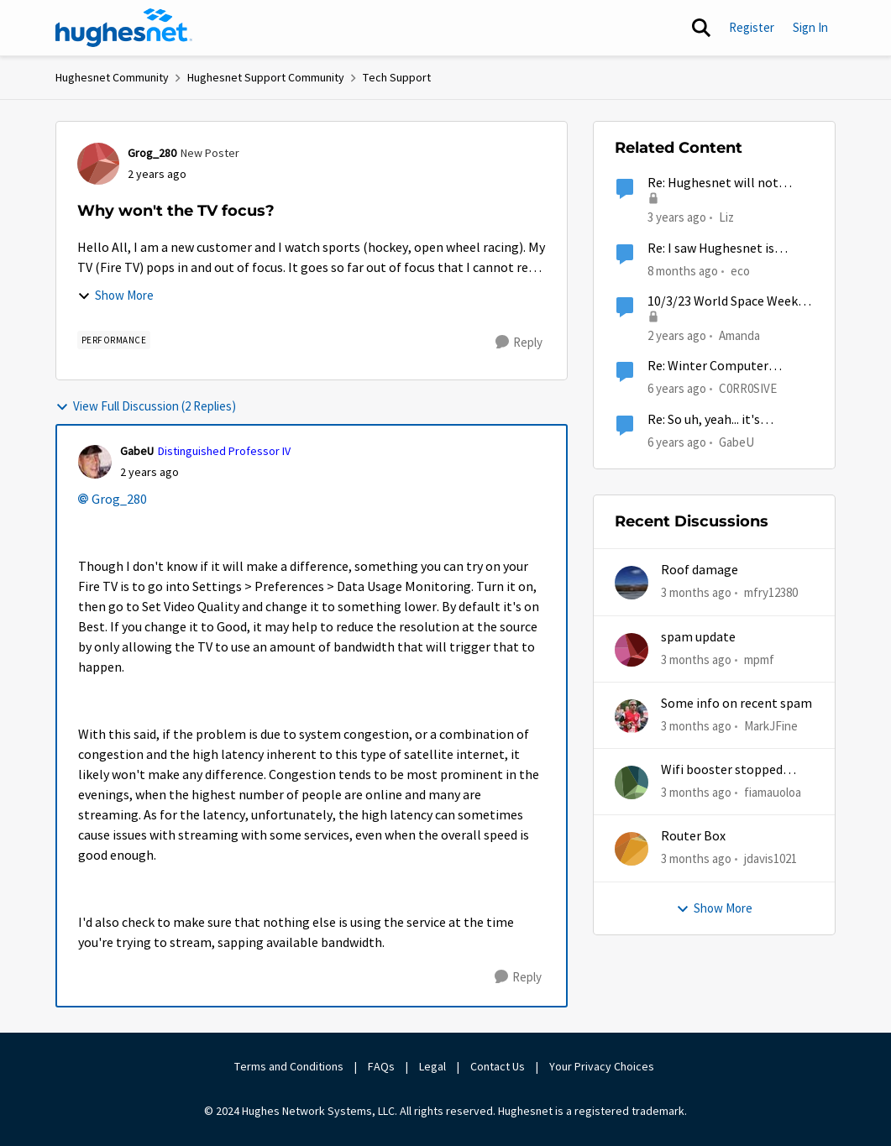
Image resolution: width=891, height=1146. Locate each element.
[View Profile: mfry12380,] (631, 582)
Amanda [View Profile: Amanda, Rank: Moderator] (739, 335)
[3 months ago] (696, 593)
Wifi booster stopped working (722, 770)
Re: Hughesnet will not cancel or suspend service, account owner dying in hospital (720, 183)
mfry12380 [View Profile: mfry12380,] (771, 592)
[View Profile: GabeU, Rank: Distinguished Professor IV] (95, 462)
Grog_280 (119, 499)
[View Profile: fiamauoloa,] (631, 782)
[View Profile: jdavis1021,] (631, 849)
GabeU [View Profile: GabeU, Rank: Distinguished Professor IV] (137, 450)
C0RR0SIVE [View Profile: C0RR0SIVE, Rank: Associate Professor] (748, 388)
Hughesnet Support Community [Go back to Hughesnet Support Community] (265, 77)
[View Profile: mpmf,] (631, 650)
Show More (115, 295)
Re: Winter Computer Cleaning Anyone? (707, 366)
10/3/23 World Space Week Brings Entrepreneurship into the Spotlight (722, 302)
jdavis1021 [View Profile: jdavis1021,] (770, 858)
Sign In (810, 27)
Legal (432, 1066)
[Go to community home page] (124, 27)
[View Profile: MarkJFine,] (631, 716)
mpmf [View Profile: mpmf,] (759, 659)
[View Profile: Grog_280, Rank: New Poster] (98, 164)
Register (751, 27)
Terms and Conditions (288, 1066)
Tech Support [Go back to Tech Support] (397, 77)
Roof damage (699, 570)
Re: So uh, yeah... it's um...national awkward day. (723, 420)
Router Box (693, 836)
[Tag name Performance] (114, 340)
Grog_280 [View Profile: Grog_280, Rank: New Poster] (152, 152)
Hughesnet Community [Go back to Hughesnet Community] (112, 77)
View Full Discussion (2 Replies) (145, 406)
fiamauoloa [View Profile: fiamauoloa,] (772, 792)
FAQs (381, 1066)
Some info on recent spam (736, 703)
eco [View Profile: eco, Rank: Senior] (740, 270)
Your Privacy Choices (603, 1066)
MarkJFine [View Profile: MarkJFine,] (771, 726)
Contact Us (497, 1066)
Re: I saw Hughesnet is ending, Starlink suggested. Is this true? (725, 249)
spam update (698, 637)
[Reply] (519, 342)
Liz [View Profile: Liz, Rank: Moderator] (726, 217)
